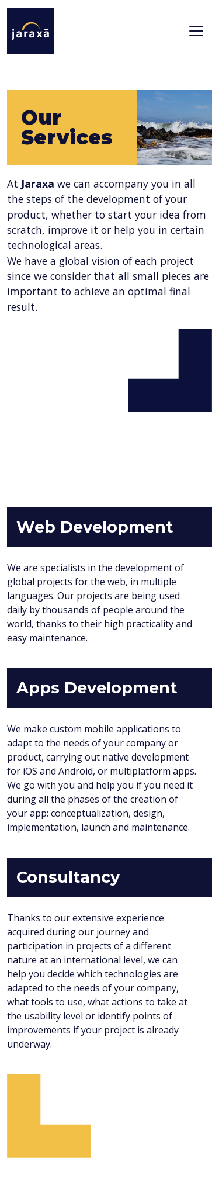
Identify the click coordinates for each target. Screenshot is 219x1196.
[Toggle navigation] (196, 31)
